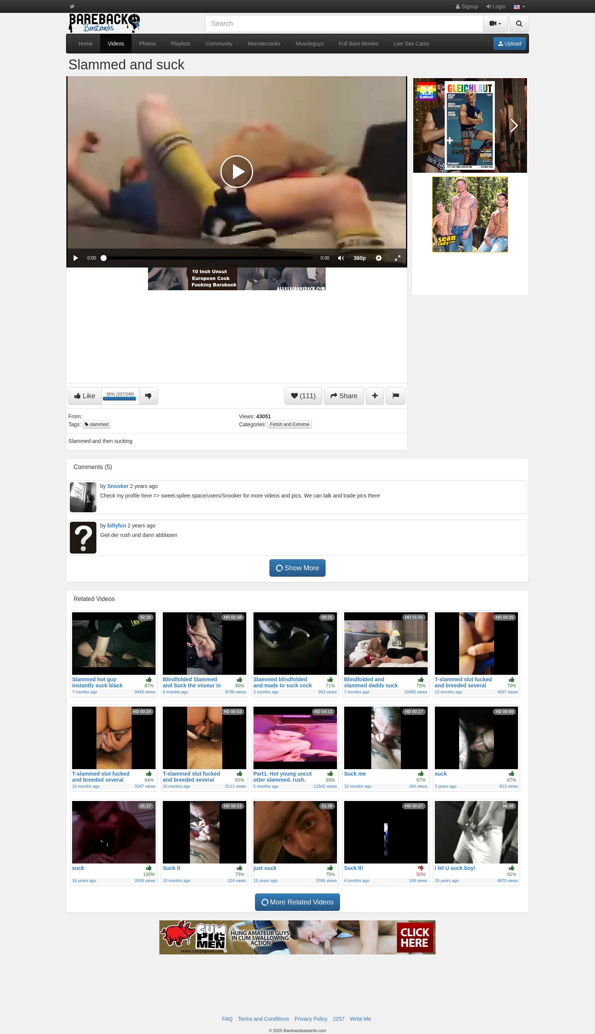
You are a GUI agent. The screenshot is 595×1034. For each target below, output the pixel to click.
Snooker (118, 486)
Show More (297, 568)
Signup (467, 6)
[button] (519, 6)
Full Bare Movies (358, 44)
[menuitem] (359, 258)
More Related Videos (297, 902)
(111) (303, 396)
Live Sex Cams (411, 44)
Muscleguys (310, 44)
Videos (116, 44)
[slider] (208, 258)
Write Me (360, 1019)
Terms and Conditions (263, 1019)
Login (495, 6)
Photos (147, 44)
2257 (339, 1019)
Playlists (180, 44)
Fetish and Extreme (289, 424)
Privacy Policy (310, 1019)
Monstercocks (264, 44)
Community (219, 44)
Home (86, 44)
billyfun (116, 525)
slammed (96, 424)
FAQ (227, 1019)
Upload (509, 44)
